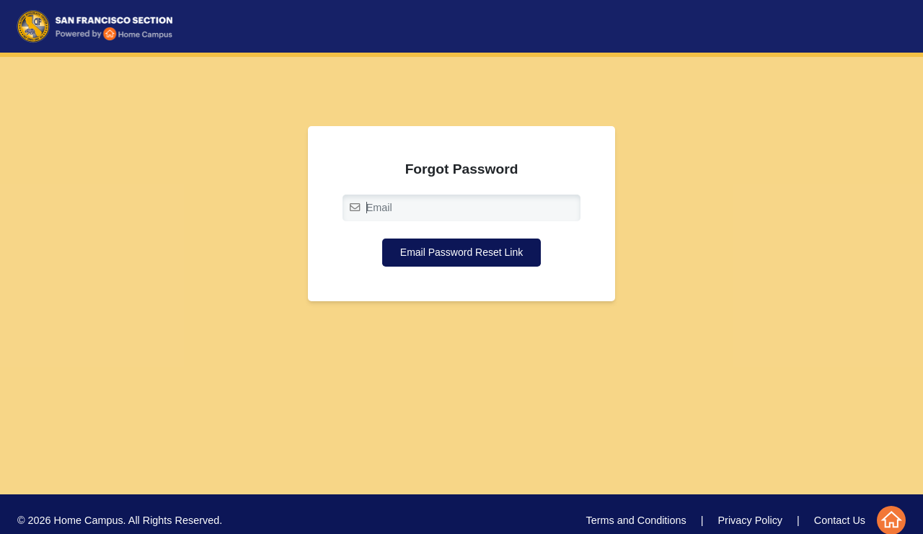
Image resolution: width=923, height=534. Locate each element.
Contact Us (839, 520)
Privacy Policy (750, 520)
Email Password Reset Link (461, 252)
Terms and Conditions (636, 520)
